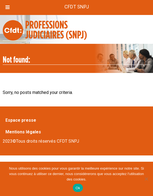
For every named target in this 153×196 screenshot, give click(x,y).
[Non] (146, 179)
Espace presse (20, 120)
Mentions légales (23, 131)
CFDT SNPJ (76, 7)
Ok (78, 188)
